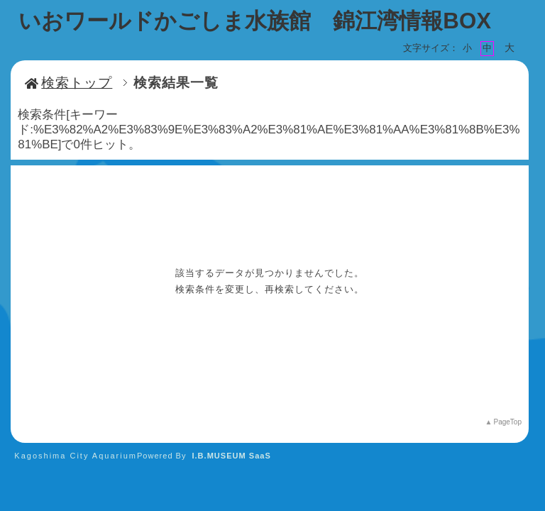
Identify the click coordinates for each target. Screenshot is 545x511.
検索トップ (68, 82)
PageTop (507, 422)
